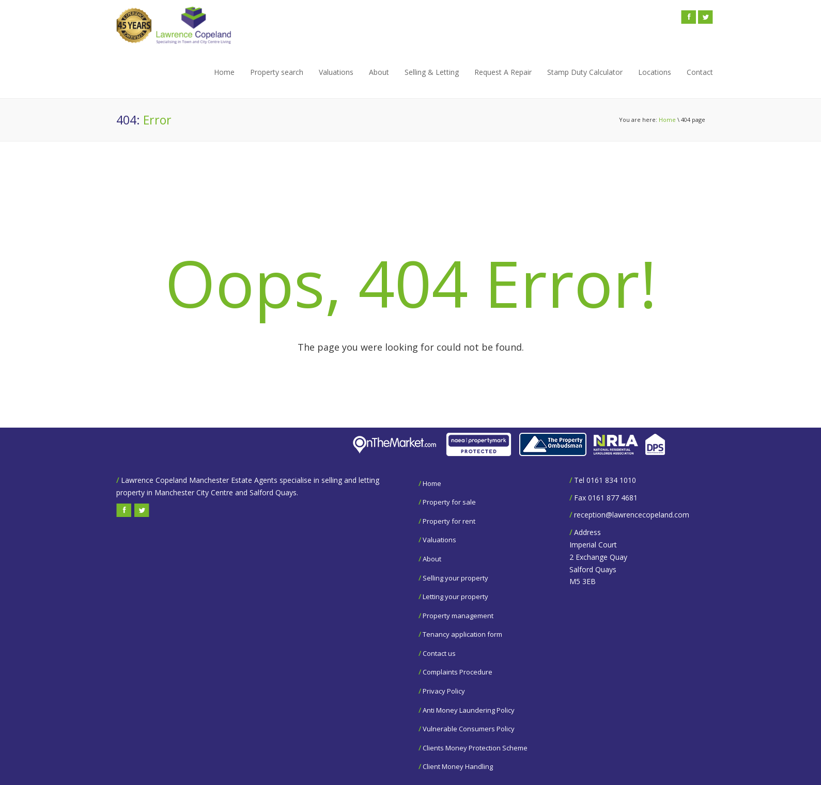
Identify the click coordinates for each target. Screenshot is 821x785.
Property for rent (449, 521)
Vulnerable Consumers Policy (469, 728)
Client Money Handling (458, 766)
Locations (654, 72)
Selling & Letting (432, 72)
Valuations (336, 72)
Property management (458, 615)
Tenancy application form (462, 634)
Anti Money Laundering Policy (469, 710)
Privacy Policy (444, 691)
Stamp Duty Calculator (585, 72)
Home (224, 72)
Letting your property (455, 596)
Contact (700, 72)
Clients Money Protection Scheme (475, 747)
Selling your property (455, 578)
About (379, 72)
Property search (276, 72)
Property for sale (449, 502)
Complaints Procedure (457, 672)
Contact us (439, 653)
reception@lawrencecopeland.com (631, 515)
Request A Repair (503, 72)
